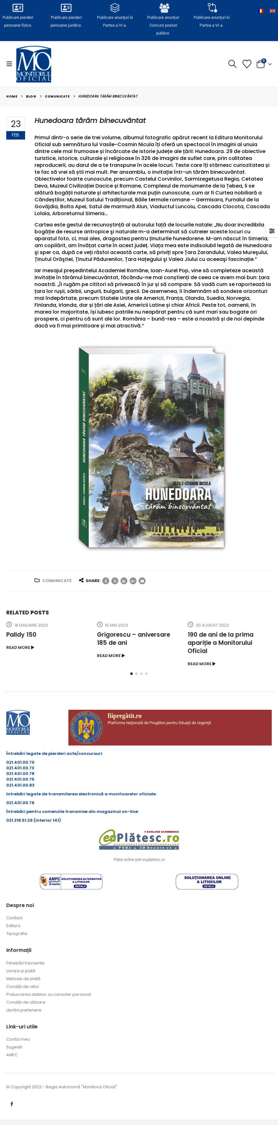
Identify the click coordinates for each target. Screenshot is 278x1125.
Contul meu (18, 1039)
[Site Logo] (33, 64)
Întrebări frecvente (25, 963)
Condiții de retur (22, 987)
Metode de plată (23, 979)
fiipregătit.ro (125, 715)
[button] (11, 64)
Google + (133, 580)
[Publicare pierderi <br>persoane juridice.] (66, 8)
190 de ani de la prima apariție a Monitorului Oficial (221, 642)
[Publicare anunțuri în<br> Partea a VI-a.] (212, 8)
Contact (14, 918)
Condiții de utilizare (25, 1002)
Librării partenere (23, 1010)
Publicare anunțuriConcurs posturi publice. (163, 25)
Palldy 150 (21, 634)
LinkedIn (123, 580)
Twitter (114, 580)
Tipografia (16, 934)
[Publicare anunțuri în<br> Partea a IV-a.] (115, 8)
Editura (13, 926)
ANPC (12, 1055)
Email (142, 580)
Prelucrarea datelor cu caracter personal (48, 994)
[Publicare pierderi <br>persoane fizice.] (18, 8)
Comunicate (57, 581)
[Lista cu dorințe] (247, 64)
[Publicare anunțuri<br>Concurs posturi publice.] (163, 8)
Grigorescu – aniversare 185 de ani (133, 638)
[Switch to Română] (261, 11)
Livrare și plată (20, 971)
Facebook (105, 580)
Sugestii (14, 1047)
